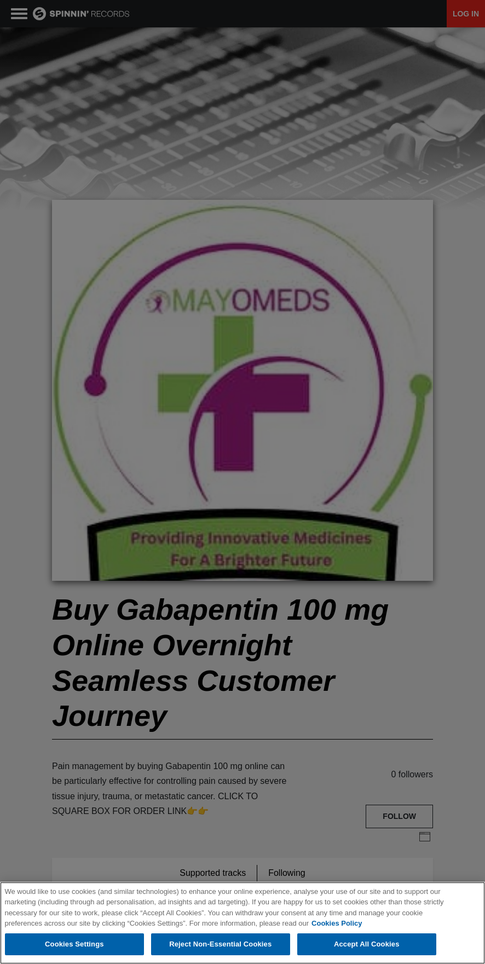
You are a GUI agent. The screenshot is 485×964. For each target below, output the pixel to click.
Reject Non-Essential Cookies (220, 945)
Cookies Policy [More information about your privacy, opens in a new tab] (336, 924)
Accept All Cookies (367, 945)
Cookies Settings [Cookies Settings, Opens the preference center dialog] (74, 945)
